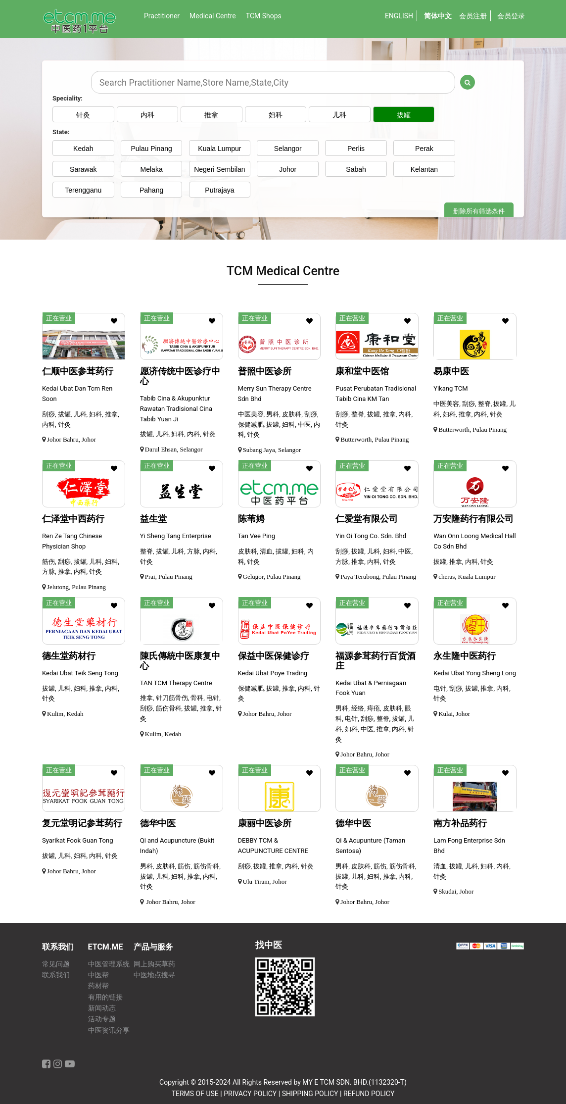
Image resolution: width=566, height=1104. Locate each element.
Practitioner (162, 16)
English (399, 16)
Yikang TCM (450, 388)
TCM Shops (264, 16)
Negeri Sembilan (219, 169)
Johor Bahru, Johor (71, 439)
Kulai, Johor (454, 713)
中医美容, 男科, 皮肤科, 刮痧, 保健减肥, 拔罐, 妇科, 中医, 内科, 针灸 (279, 424)
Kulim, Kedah (65, 713)
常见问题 (56, 964)
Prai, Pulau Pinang (168, 576)
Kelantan (424, 169)
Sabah (356, 169)
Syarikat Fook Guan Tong (77, 840)
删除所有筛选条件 (479, 211)
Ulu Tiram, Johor (265, 881)
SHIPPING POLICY (310, 1094)
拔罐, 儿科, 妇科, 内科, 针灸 (178, 434)
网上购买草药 (154, 964)
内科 (151, 115)
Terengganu (83, 190)
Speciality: (67, 98)
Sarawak (83, 169)
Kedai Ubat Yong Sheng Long (474, 673)
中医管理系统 (109, 964)
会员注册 (473, 16)
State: (60, 132)
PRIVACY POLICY (250, 1094)
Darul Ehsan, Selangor (174, 449)
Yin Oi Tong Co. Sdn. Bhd (370, 536)
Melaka (152, 169)
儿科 (356, 115)
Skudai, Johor (455, 891)
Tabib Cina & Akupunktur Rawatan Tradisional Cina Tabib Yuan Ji (176, 409)
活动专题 (102, 1019)
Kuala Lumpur (219, 148)
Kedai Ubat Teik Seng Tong (80, 673)
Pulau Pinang (151, 148)
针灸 (83, 115)
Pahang (151, 190)
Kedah (83, 148)
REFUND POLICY (368, 1094)
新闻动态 (102, 1008)
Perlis (356, 148)
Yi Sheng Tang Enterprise (175, 536)
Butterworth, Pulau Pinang (374, 439)
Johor (287, 169)
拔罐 (424, 115)
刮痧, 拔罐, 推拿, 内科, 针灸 (276, 866)
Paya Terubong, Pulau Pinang (378, 576)
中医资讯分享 (109, 1030)
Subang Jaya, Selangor (272, 450)
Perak (424, 148)
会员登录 (511, 16)
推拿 (220, 115)
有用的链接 (105, 997)
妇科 (288, 115)
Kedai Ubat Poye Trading (273, 673)
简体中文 (438, 16)
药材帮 (98, 986)
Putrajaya (219, 190)
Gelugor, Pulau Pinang (272, 576)
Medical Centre (212, 16)
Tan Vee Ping (256, 536)
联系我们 (56, 975)
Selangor (288, 148)
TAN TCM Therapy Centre (176, 683)
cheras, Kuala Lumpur (466, 576)
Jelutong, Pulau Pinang (76, 587)
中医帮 (98, 975)
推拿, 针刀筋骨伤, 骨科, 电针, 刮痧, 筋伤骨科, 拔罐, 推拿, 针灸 (181, 708)
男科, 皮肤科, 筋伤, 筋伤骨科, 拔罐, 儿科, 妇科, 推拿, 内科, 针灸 (180, 876)
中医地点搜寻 (154, 975)
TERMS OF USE (195, 1094)
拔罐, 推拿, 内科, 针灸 (463, 561)
